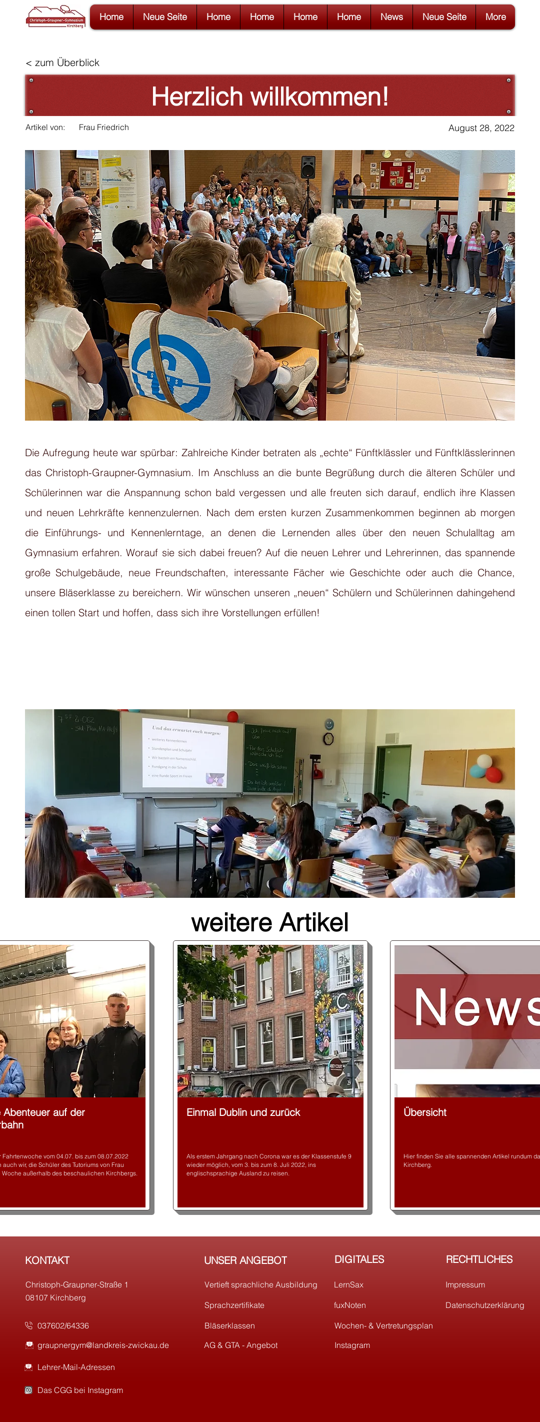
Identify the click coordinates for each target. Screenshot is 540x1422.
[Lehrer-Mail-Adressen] (111, 1366)
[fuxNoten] (394, 1304)
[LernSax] (394, 1284)
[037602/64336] (97, 1325)
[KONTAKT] (84, 1259)
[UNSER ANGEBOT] (264, 1259)
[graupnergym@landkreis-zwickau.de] (111, 1344)
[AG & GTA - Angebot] (264, 1344)
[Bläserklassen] (264, 1325)
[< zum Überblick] (68, 63)
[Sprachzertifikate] (264, 1304)
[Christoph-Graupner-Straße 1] (85, 1284)
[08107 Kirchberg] (85, 1297)
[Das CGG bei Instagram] (111, 1389)
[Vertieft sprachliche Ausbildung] (264, 1284)
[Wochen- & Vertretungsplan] (394, 1325)
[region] (270, 1075)
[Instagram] (394, 1344)
